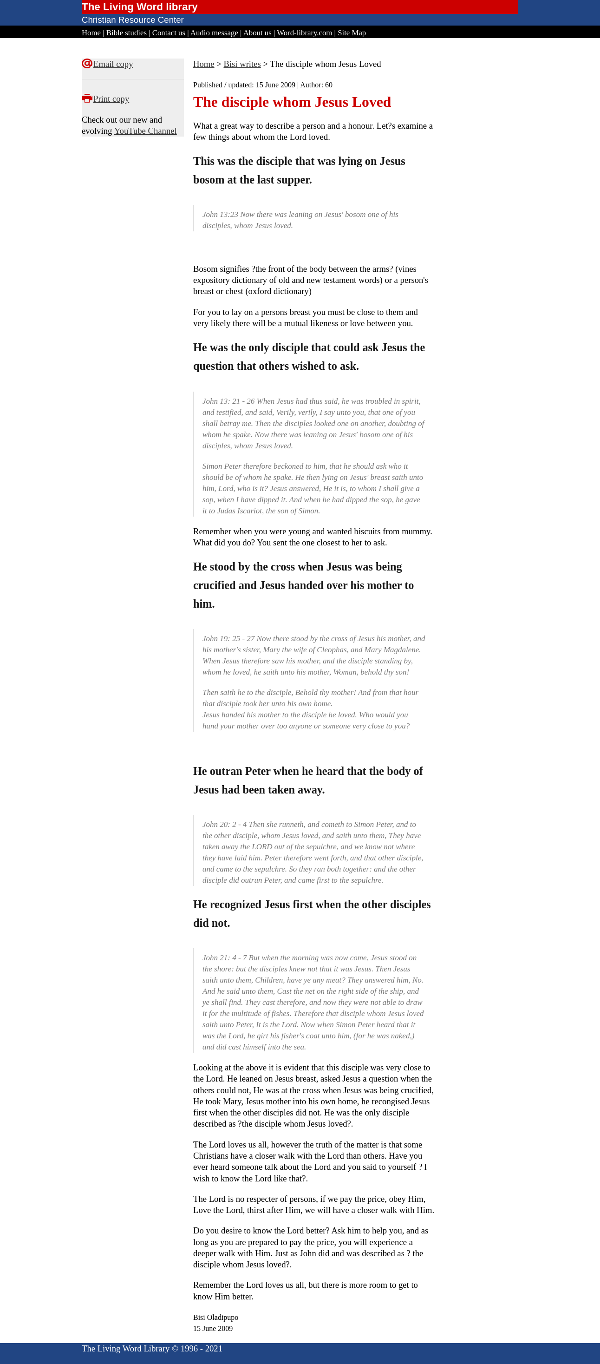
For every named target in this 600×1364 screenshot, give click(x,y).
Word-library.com (304, 32)
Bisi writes (242, 64)
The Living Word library (140, 7)
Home (91, 32)
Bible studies (126, 32)
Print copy (111, 99)
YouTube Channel (145, 131)
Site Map (352, 32)
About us (257, 32)
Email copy (113, 64)
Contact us (168, 32)
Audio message (214, 32)
